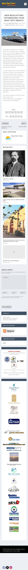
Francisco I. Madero (8, 179)
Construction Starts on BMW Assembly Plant (13, 200)
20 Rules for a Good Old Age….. (11, 260)
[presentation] (12, 302)
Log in (4, 343)
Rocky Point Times (13, 23)
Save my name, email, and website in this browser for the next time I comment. (12, 297)
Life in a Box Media (15, 551)
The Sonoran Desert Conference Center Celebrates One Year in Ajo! (14, 240)
